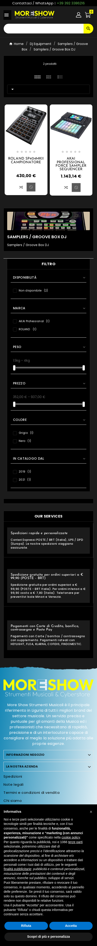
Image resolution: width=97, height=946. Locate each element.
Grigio (26, 433)
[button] (91, 811)
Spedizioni (12, 776)
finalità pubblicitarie (17, 869)
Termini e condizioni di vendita (31, 792)
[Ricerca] (44, 28)
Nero (25, 441)
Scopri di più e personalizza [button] (48, 936)
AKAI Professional (34, 321)
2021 (25, 480)
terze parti (75, 842)
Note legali (13, 784)
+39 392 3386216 (71, 3)
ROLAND (27, 329)
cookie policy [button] (71, 837)
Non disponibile (33, 290)
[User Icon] (78, 15)
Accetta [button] (71, 926)
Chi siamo (12, 800)
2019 (25, 471)
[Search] (88, 28)
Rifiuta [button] (26, 926)
